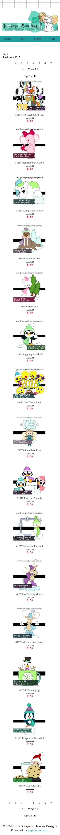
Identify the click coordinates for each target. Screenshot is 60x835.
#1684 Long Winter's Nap (29, 210)
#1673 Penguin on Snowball (29, 738)
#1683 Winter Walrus (29, 258)
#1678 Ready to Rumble (29, 498)
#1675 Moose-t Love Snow (30, 642)
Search (37, 38)
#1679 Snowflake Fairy (29, 450)
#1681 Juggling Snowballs (29, 354)
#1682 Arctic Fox (29, 306)
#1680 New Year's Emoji (29, 402)
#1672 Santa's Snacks (29, 786)
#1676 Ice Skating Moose (29, 594)
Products (7, 57)
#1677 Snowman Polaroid (29, 546)
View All (33, 69)
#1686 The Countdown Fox (29, 114)
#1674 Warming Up (29, 690)
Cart (52, 38)
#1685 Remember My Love (29, 162)
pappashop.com (38, 830)
